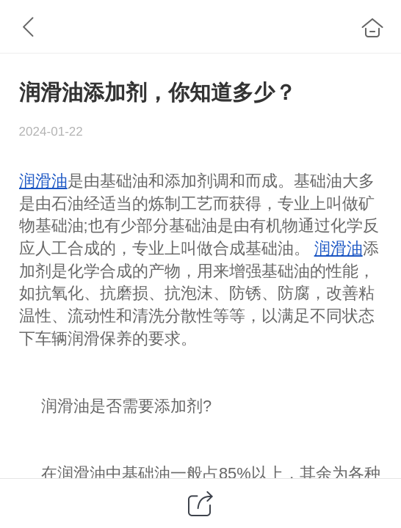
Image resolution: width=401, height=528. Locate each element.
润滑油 (43, 181)
